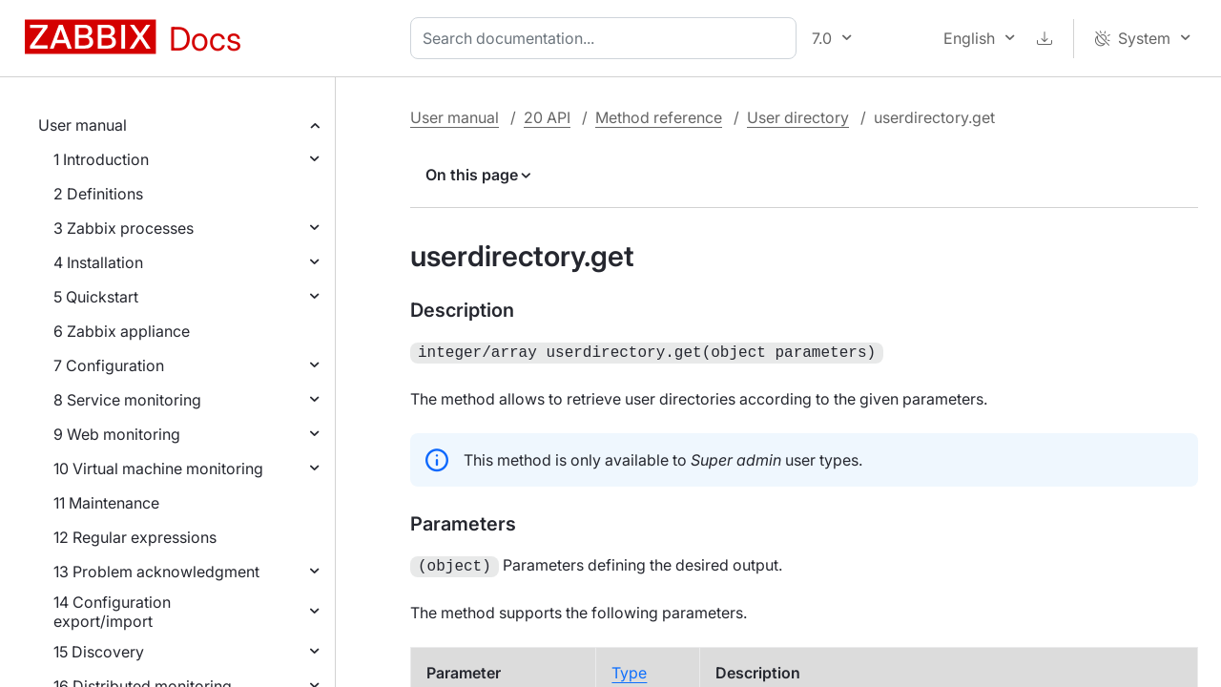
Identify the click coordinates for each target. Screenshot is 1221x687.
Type (629, 668)
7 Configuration (108, 365)
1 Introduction (101, 159)
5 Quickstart (95, 296)
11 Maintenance (106, 502)
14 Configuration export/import (112, 612)
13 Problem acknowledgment (156, 571)
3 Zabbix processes (123, 228)
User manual (82, 125)
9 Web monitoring (116, 434)
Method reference (658, 117)
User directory (798, 117)
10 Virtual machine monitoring (158, 468)
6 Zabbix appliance (121, 331)
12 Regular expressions (135, 537)
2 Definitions (98, 193)
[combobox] (607, 38)
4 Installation (98, 262)
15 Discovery (98, 651)
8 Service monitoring (127, 399)
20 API (547, 117)
